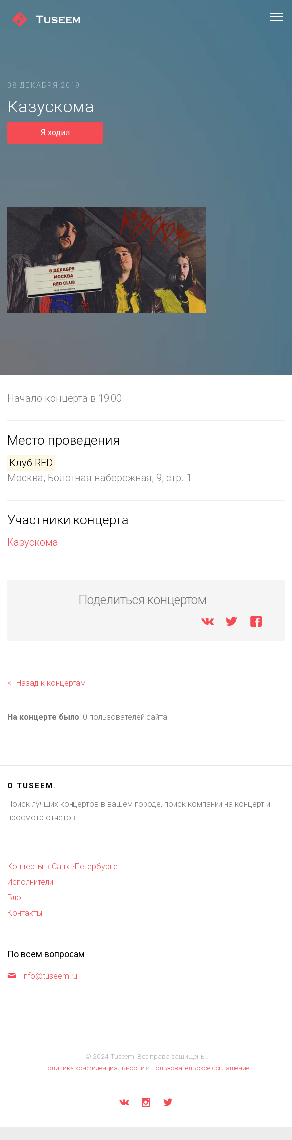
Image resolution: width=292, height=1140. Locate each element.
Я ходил (55, 132)
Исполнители (30, 882)
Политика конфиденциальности (94, 1068)
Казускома (32, 542)
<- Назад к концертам (46, 683)
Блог (16, 897)
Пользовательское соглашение (200, 1068)
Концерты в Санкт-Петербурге (62, 866)
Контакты (24, 913)
